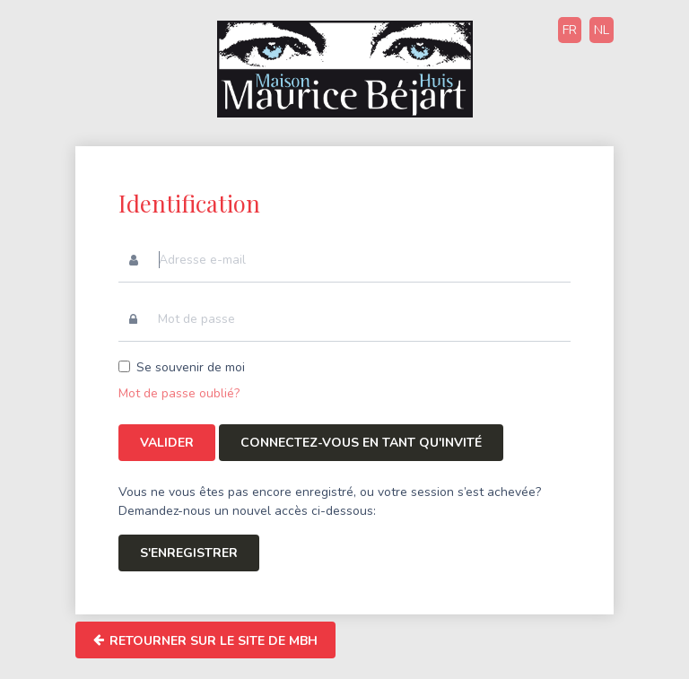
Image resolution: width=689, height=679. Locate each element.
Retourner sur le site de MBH (205, 640)
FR (570, 30)
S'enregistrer (189, 552)
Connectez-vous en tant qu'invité (361, 442)
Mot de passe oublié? (179, 393)
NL (601, 30)
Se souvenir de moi (190, 367)
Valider (167, 442)
